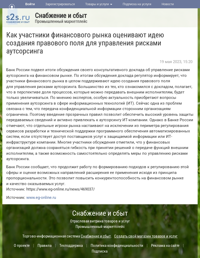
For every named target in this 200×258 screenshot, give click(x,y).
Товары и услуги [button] (98, 4)
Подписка (100, 251)
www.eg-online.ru (41, 197)
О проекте (22, 245)
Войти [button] (30, 4)
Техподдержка (71, 245)
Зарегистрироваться (60, 4)
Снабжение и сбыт (61, 15)
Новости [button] (168, 4)
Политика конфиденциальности (117, 245)
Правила (45, 245)
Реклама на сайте (165, 245)
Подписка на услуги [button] (137, 4)
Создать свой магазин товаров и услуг (146, 236)
